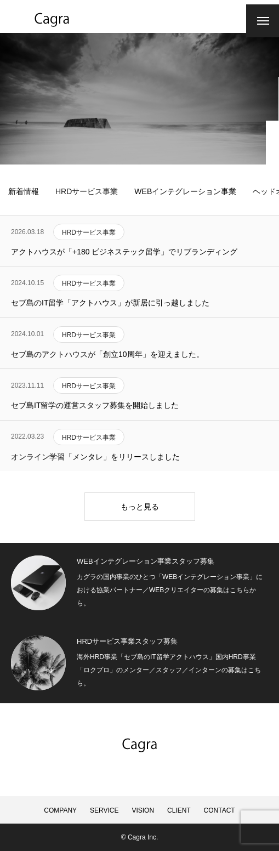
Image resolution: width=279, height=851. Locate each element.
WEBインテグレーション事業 (185, 191)
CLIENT (179, 810)
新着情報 (23, 191)
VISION (143, 810)
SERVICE (104, 810)
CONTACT (219, 810)
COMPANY (60, 810)
